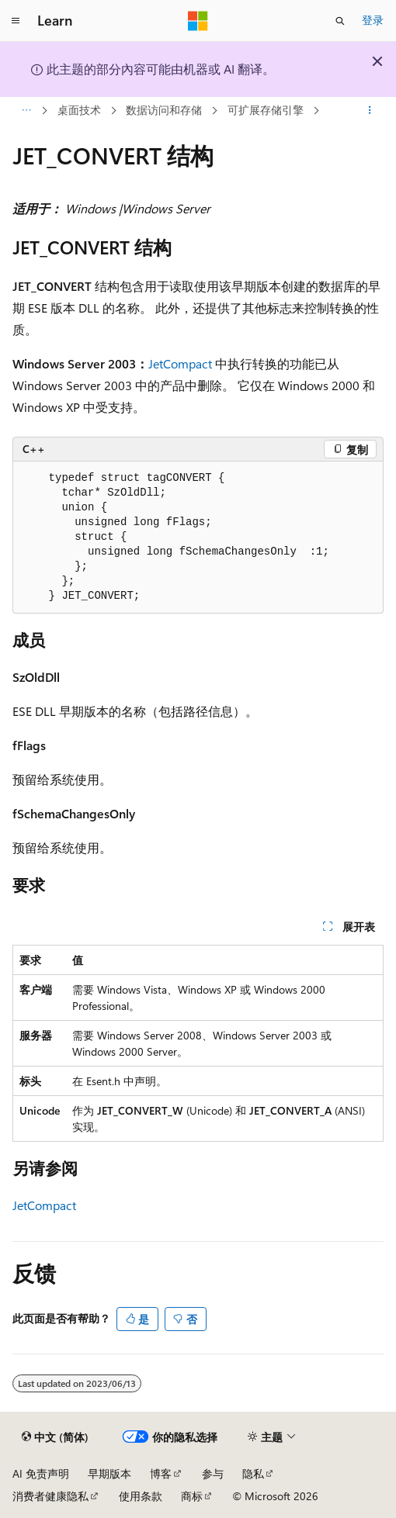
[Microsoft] (198, 21)
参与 (213, 1473)
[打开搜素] (340, 21)
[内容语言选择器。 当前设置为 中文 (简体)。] (55, 1437)
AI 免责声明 (40, 1473)
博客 (161, 1473)
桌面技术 (79, 109)
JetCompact (180, 363)
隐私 (253, 1473)
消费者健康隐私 (50, 1496)
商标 (192, 1496)
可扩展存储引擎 (266, 109)
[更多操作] (370, 111)
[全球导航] (15, 21)
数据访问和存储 (164, 109)
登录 (373, 19)
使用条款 (140, 1496)
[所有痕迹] (26, 111)
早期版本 (109, 1473)
